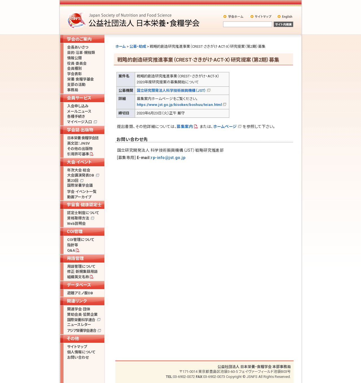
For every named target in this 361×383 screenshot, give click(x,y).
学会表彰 (74, 74)
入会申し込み (78, 106)
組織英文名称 (78, 277)
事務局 (72, 90)
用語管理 (75, 258)
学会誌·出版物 (80, 129)
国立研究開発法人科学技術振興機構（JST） (171, 90)
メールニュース (79, 111)
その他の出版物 (80, 149)
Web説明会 (76, 223)
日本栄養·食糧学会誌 (82, 138)
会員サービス (79, 98)
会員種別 (74, 68)
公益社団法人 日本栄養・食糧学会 (134, 20)
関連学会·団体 (78, 309)
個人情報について (81, 352)
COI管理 (75, 231)
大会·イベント (79, 162)
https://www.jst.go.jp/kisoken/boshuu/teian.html (179, 105)
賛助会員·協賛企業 (82, 314)
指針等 (72, 245)
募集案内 (185, 126)
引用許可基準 (78, 154)
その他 (73, 338)
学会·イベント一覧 (81, 192)
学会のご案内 (79, 39)
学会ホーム (234, 16)
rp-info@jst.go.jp (168, 157)
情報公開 (74, 58)
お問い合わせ (78, 357)
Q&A (71, 250)
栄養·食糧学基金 (80, 79)
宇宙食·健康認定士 (84, 204)
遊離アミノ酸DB (80, 293)
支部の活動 (76, 84)
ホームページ (225, 126)
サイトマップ (261, 16)
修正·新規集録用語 (82, 271)
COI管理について (80, 240)
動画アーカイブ (79, 197)
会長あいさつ (77, 47)
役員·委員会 (77, 63)
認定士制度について (83, 213)
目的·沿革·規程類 (81, 53)
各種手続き (76, 116)
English (285, 16)
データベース (79, 285)
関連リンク (77, 301)
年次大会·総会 (78, 170)
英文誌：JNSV (78, 143)
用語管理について (81, 266)
